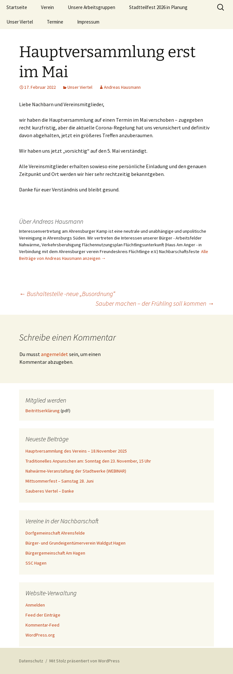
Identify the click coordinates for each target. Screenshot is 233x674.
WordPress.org (40, 635)
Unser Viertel (19, 22)
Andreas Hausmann (122, 87)
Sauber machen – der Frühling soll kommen (155, 303)
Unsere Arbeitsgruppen (91, 7)
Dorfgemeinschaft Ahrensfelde (55, 533)
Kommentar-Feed (42, 625)
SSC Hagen (35, 563)
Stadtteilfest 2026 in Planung (158, 7)
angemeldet (54, 354)
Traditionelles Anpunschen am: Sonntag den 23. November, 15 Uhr (88, 461)
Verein (47, 7)
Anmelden (35, 605)
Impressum (88, 22)
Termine (55, 22)
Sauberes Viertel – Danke (49, 491)
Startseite (16, 7)
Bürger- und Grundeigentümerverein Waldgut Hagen (75, 543)
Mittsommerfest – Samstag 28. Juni (59, 481)
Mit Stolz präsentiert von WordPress (84, 661)
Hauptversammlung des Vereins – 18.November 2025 (76, 451)
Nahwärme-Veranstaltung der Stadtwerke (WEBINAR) (75, 471)
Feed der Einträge (42, 615)
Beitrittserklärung (42, 411)
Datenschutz (31, 661)
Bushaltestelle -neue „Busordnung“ (67, 294)
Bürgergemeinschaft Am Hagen (55, 553)
